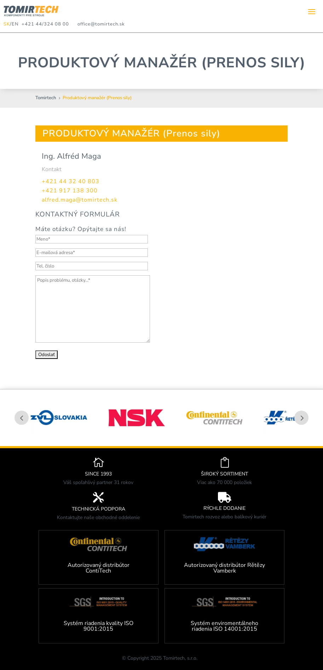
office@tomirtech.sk (101, 24)
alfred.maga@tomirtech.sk (79, 200)
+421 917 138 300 (70, 191)
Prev (22, 418)
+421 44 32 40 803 (70, 181)
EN (15, 24)
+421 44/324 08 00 (44, 24)
